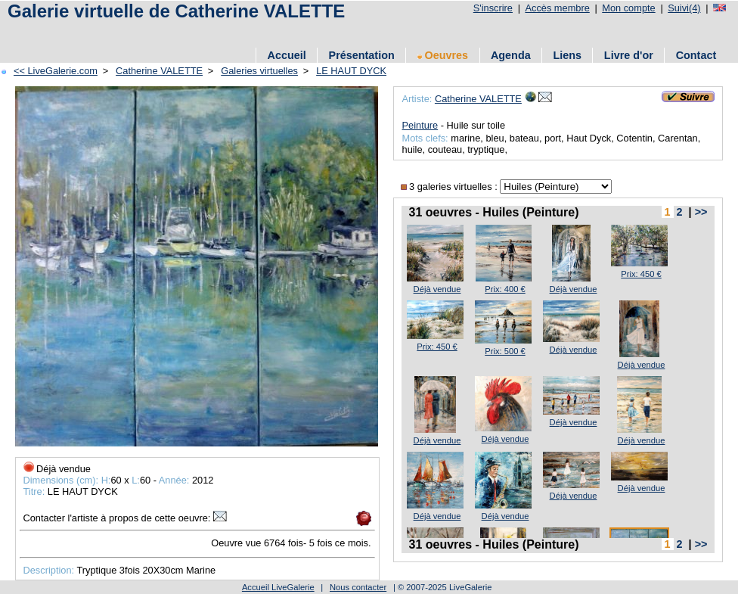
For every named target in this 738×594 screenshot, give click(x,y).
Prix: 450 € (641, 273)
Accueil (287, 55)
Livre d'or (628, 55)
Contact (696, 55)
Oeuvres (443, 55)
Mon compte (628, 8)
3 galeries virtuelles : (451, 186)
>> (701, 212)
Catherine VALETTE (159, 70)
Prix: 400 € (505, 289)
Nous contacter (358, 587)
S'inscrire (493, 8)
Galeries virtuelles (259, 70)
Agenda (511, 55)
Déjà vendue (437, 289)
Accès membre (557, 8)
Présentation (362, 55)
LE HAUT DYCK (351, 70)
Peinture (420, 125)
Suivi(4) (684, 8)
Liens (567, 55)
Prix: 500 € (505, 351)
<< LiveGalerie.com (56, 70)
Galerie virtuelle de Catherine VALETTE (176, 11)
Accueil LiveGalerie (278, 587)
